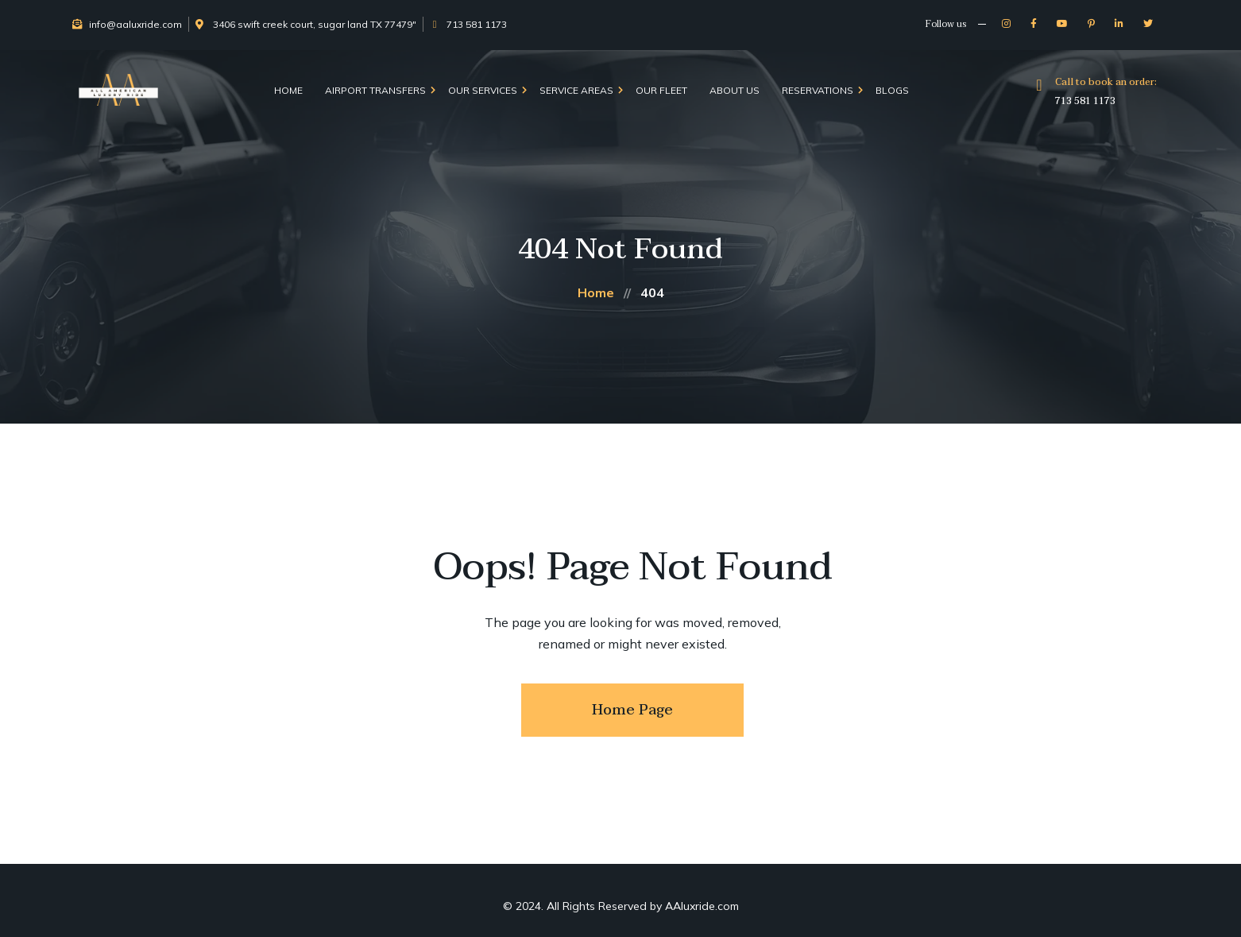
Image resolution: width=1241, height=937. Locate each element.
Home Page (632, 710)
